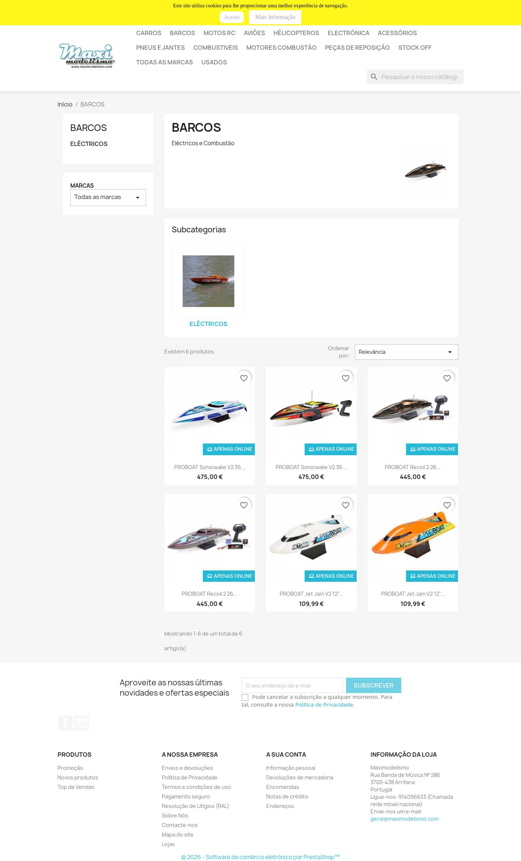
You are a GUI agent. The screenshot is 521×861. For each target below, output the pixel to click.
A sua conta (286, 754)
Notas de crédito (287, 796)
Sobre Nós (175, 815)
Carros (148, 33)
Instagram (81, 723)
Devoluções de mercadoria (299, 777)
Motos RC (219, 33)
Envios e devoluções (187, 767)
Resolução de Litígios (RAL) (195, 805)
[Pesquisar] (415, 77)
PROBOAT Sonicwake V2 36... (209, 467)
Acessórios (397, 33)
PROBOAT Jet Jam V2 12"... (311, 593)
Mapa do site (178, 834)
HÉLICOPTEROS (296, 33)
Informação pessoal (290, 767)
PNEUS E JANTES (160, 48)
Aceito (232, 17)
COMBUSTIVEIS (215, 48)
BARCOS (182, 33)
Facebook (65, 723)
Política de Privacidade (324, 704)
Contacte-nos (180, 824)
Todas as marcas (164, 62)
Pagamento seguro (186, 796)
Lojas (168, 844)
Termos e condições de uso (196, 786)
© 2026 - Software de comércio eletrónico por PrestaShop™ (260, 857)
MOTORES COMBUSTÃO (281, 48)
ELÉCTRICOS (89, 144)
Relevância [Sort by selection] (406, 352)
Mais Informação (275, 17)
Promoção (70, 767)
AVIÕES (254, 33)
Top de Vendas (75, 786)
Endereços (280, 805)
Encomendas (282, 786)
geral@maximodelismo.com (405, 818)
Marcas (82, 186)
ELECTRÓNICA (348, 33)
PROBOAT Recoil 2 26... (413, 467)
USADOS (214, 62)
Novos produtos (77, 777)
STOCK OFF (415, 48)
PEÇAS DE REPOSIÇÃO (357, 48)
